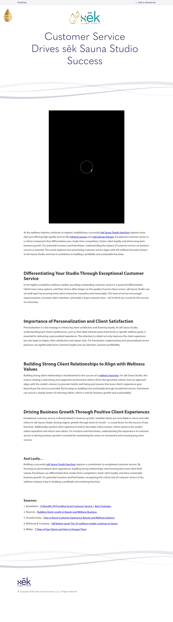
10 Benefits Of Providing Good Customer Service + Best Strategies (75, 506)
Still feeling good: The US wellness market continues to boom (84, 523)
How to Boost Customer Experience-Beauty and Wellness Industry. (79, 518)
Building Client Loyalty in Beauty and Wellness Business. (67, 512)
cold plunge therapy (103, 237)
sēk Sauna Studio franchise (114, 232)
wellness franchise (109, 375)
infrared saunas (78, 237)
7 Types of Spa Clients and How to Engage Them (61, 529)
